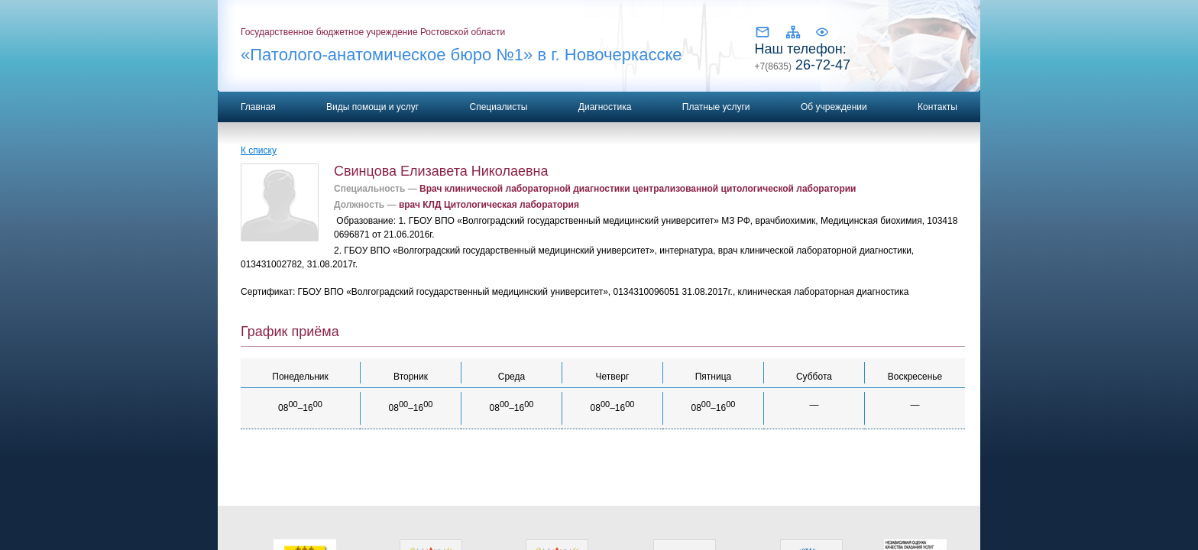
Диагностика (605, 107)
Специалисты (498, 107)
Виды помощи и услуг (372, 107)
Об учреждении (834, 107)
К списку (259, 150)
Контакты (937, 107)
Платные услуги (716, 107)
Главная (258, 107)
